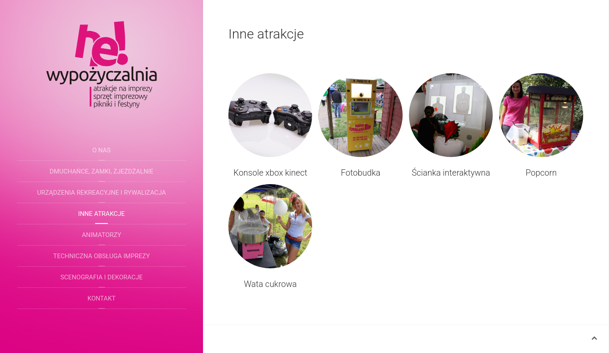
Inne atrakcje (101, 214)
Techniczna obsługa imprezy (101, 256)
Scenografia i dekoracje (101, 277)
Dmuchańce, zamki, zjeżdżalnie (101, 171)
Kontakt (102, 298)
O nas (101, 150)
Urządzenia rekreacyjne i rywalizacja (101, 192)
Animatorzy (101, 235)
